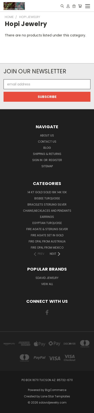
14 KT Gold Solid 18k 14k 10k (47, 192)
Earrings (47, 217)
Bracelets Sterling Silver (47, 204)
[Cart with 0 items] (79, 6)
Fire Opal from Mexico (47, 248)
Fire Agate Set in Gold (47, 235)
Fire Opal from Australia (47, 241)
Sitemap (47, 166)
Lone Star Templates (55, 396)
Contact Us (47, 142)
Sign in (37, 160)
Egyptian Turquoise (47, 223)
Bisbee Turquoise (47, 198)
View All (47, 284)
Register (55, 160)
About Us (47, 135)
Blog (47, 148)
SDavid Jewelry (47, 278)
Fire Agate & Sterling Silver (47, 229)
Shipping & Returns (47, 154)
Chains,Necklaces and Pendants (47, 211)
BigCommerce (55, 390)
